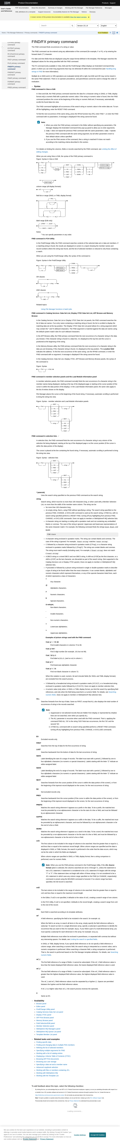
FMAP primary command (17, 78)
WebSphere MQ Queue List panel (48, 1028)
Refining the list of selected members (49, 1044)
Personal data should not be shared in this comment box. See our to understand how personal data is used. (68, 1097)
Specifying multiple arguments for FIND (50, 1047)
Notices (84, 12)
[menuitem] (22, 8)
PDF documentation (22, 8)
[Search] (72, 25)
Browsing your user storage (46, 1058)
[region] (60, 1134)
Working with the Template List (47, 1072)
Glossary (92, 12)
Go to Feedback (103, 33)
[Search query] (57, 25)
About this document (38, 8)
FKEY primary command (16, 60)
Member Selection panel (45, 1022)
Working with (74, 8)
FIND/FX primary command (48, 33)
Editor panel (40, 1003)
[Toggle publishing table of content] (2, 46)
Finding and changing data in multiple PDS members (55, 1041)
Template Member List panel (46, 1031)
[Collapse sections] (110, 32)
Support (112, 3)
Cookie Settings (80, 1135)
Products (105, 3)
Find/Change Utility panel (45, 1005)
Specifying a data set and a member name (51, 1061)
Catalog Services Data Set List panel (49, 1008)
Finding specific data (43, 1038)
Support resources (44, 12)
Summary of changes (55, 8)
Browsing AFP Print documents (47, 1055)
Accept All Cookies (98, 1135)
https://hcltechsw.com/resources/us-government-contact (49, 1091)
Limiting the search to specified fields (83, 936)
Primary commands (31, 33)
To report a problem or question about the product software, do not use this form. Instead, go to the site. (69, 1094)
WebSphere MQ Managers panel (48, 1025)
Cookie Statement (29, 1139)
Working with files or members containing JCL (53, 1066)
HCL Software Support (96, 1094)
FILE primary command (16, 63)
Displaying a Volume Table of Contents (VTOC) (53, 1052)
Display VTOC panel (43, 1011)
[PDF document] (114, 32)
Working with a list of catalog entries (49, 1049)
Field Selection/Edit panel (45, 1019)
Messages (108, 8)
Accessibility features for (66, 12)
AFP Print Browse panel (45, 1014)
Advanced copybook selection (47, 1063)
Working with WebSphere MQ (47, 1069)
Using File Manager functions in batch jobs (56, 309)
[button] (7, 42)
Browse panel (41, 1000)
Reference (94, 8)
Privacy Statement (74, 1097)
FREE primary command (17, 87)
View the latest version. (78, 17)
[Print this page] (117, 32)
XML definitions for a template (25, 12)
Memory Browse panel (44, 1017)
